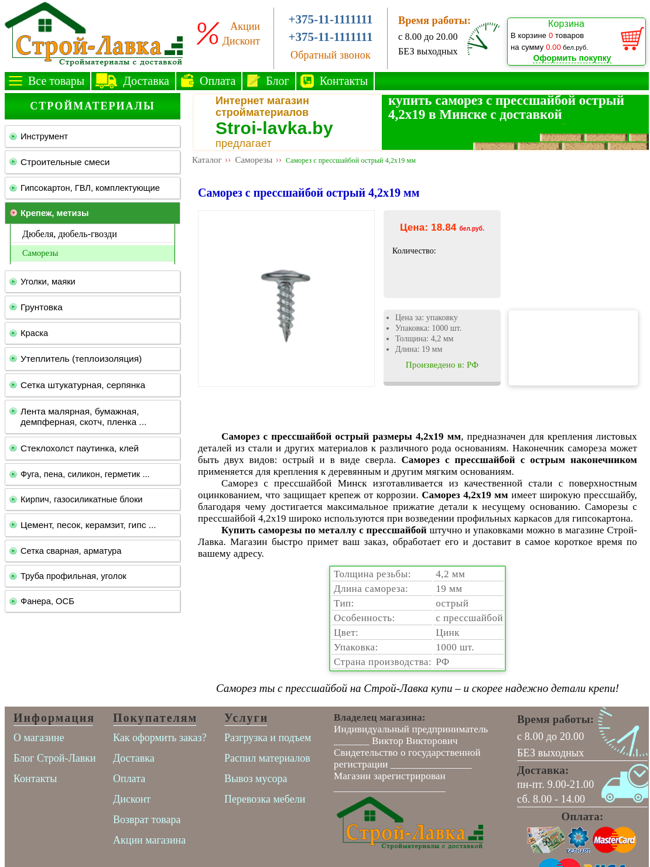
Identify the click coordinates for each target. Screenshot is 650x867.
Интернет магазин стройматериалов (262, 106)
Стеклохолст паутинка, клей (79, 448)
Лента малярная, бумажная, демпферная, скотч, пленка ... (83, 416)
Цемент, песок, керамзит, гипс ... (88, 525)
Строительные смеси (65, 162)
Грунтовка (41, 307)
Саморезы (40, 253)
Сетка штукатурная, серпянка (82, 385)
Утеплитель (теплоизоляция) (81, 359)
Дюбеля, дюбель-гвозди (69, 234)
